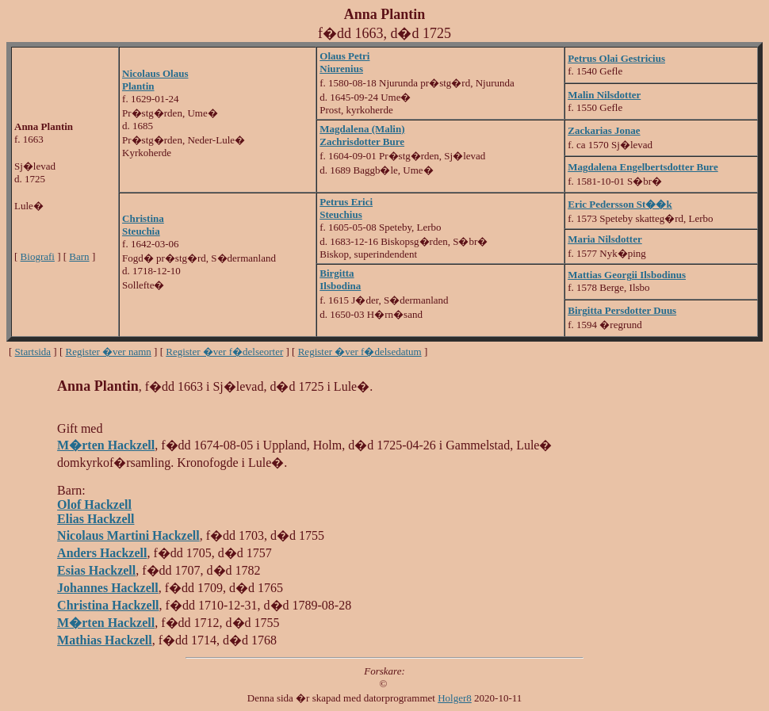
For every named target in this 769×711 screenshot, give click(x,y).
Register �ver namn (108, 351)
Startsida (33, 351)
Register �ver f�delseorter (224, 351)
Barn (79, 256)
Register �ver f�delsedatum (360, 351)
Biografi (38, 256)
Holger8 (455, 698)
